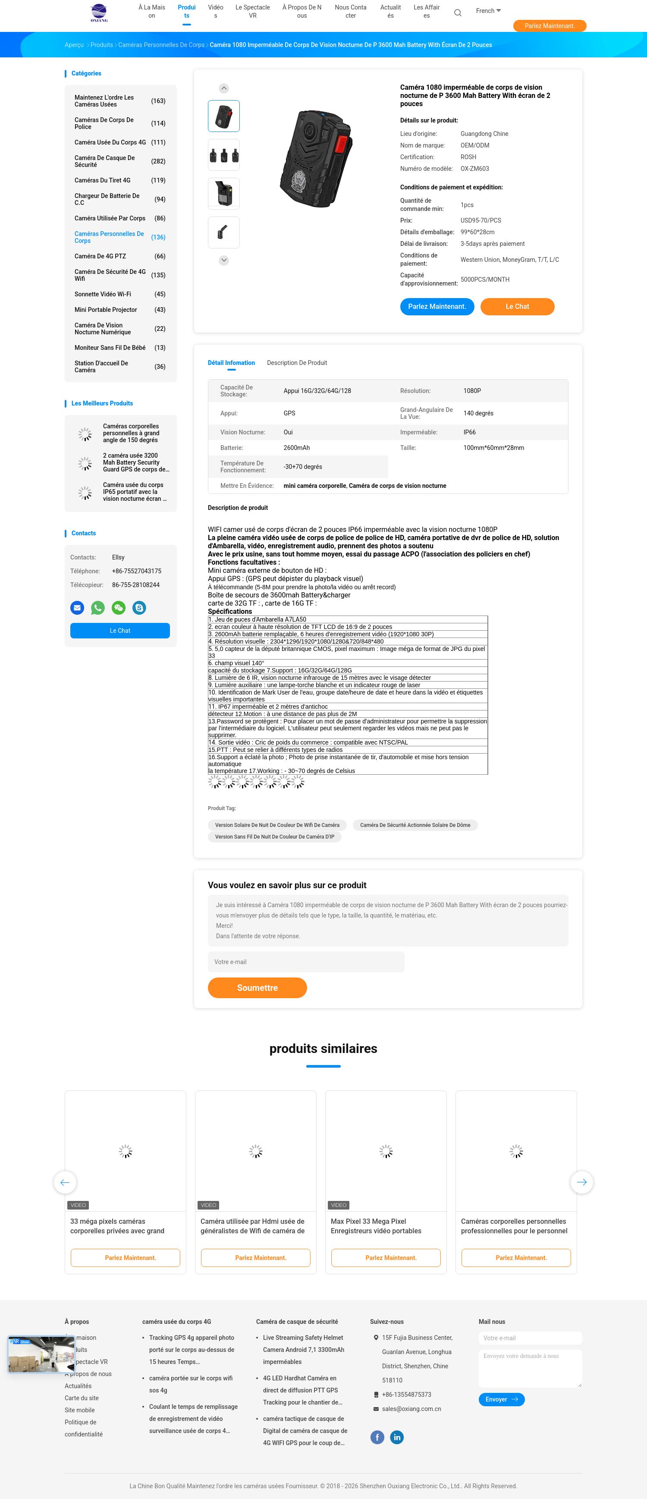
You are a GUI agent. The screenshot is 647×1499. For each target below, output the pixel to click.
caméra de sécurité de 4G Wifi (120, 275)
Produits (76, 1349)
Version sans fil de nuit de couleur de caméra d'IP (274, 837)
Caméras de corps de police (120, 123)
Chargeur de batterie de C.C (120, 199)
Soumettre (257, 988)
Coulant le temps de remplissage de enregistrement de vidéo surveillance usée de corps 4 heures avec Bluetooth (193, 1420)
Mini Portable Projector (120, 309)
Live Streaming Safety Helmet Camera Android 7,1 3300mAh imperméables (303, 1349)
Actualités (78, 1386)
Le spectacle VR (86, 1361)
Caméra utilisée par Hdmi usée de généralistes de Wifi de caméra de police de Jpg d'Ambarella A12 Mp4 (255, 1230)
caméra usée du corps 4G (120, 142)
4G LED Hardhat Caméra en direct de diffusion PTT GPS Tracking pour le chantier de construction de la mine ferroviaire (300, 1391)
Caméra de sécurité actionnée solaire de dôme (415, 825)
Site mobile (80, 1410)
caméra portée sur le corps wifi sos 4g (190, 1384)
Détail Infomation (231, 362)
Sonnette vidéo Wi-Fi (120, 294)
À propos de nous (88, 1373)
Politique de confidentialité (84, 1428)
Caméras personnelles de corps (120, 237)
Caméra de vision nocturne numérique (120, 329)
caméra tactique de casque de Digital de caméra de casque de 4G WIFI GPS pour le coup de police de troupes (305, 1432)
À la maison (80, 1337)
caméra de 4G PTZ (120, 256)
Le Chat (120, 630)
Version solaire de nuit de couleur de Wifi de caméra (277, 825)
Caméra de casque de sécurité (120, 161)
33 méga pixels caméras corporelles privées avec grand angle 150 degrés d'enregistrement (123, 1230)
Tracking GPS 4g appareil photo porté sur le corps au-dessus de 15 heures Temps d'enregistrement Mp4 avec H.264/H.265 (191, 1351)
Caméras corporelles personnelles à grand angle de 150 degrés (131, 433)
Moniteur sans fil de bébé (120, 347)
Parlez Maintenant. (550, 25)
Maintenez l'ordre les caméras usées (120, 101)
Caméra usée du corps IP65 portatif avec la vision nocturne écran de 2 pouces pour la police (136, 491)
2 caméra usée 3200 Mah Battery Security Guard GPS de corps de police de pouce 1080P (134, 462)
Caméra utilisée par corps (120, 218)
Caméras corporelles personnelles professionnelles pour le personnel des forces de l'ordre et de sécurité (514, 1230)
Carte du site (82, 1398)
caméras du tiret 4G (120, 180)
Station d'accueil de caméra (120, 367)
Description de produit (297, 362)
